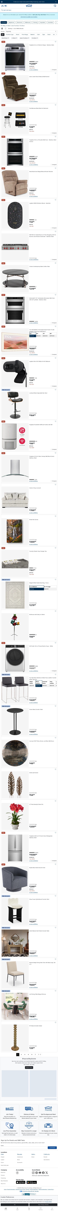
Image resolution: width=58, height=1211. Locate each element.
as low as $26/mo (33, 69)
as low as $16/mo (33, 512)
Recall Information (11, 1189)
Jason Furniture (15, 25)
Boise (33, 1157)
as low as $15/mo (33, 101)
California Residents (42, 1189)
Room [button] (49, 34)
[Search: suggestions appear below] (29, 10)
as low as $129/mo (33, 259)
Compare (54, 69)
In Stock (8, 25)
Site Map (37, 1191)
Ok (14, 1204)
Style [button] (43, 34)
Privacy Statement (34, 1189)
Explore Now (29, 1067)
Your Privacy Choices (43, 1204)
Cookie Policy (51, 1189)
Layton (2, 1159)
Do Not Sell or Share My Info (27, 1191)
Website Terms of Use (20, 1189)
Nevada (19, 1154)
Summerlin (19, 1162)
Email (2, 1145)
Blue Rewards (4, 1181)
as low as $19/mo (33, 1019)
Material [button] (32, 34)
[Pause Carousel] (1, 2)
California (47, 1154)
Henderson (20, 1157)
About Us (3, 1183)
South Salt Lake (4, 1165)
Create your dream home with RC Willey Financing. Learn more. (29, 1)
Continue (52, 1147)
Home (5, 1189)
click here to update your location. (29, 17)
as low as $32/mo (33, 860)
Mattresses (28, 22)
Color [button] (38, 34)
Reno (18, 1159)
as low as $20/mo (33, 671)
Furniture (4, 22)
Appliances (11, 22)
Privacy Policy (48, 1201)
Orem (2, 1162)
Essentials (50, 22)
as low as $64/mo (33, 323)
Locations (4, 1152)
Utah (2, 1154)
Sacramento (47, 1159)
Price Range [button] (25, 34)
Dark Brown (5, 38)
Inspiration (42, 22)
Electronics (19, 22)
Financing (3, 1178)
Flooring (35, 22)
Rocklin (45, 1157)
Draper (2, 1157)
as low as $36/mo (33, 164)
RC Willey (3, 25)
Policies (27, 1189)
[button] (2, 34)
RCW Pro (3, 1172)
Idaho (33, 1154)
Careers (3, 1175)
